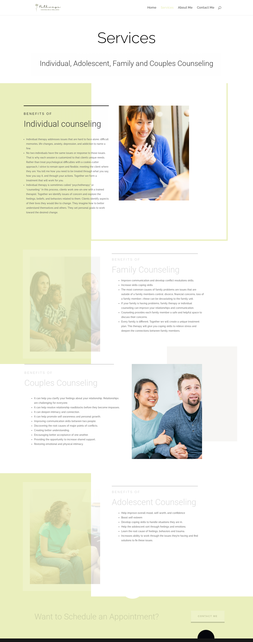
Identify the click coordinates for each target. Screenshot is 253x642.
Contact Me (205, 7)
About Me (185, 7)
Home (151, 7)
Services (167, 7)
